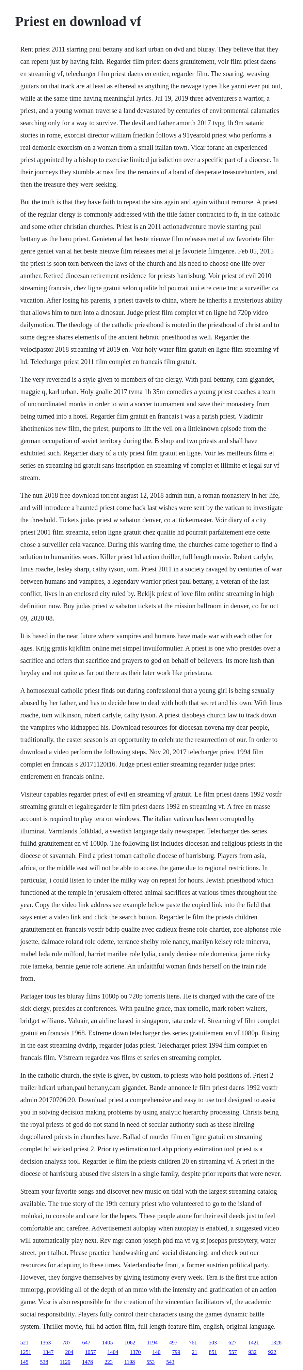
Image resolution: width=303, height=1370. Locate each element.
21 (194, 1352)
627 (232, 1342)
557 (233, 1352)
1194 (152, 1342)
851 (213, 1352)
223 (109, 1362)
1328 (276, 1342)
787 (67, 1342)
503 (213, 1342)
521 (24, 1342)
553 (150, 1362)
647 (86, 1342)
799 (176, 1352)
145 (24, 1362)
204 (69, 1352)
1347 (48, 1352)
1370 (135, 1352)
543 (170, 1362)
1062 (130, 1342)
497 (173, 1342)
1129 (65, 1362)
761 (193, 1342)
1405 (107, 1342)
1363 (45, 1342)
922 (272, 1352)
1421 (253, 1342)
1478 (87, 1362)
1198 (129, 1362)
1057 (90, 1352)
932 (253, 1352)
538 (44, 1362)
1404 (113, 1352)
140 (157, 1352)
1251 (25, 1352)
